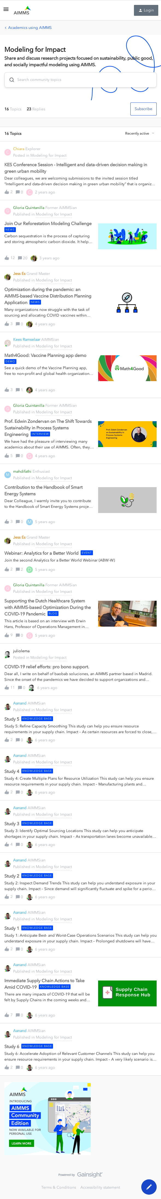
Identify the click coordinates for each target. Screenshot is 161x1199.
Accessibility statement (100, 1187)
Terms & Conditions (58, 1187)
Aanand (20, 703)
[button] (6, 11)
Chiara (18, 149)
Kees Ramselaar (26, 339)
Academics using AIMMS (30, 27)
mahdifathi (22, 471)
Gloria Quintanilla (28, 207)
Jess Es (19, 273)
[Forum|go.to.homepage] (22, 10)
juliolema (21, 651)
